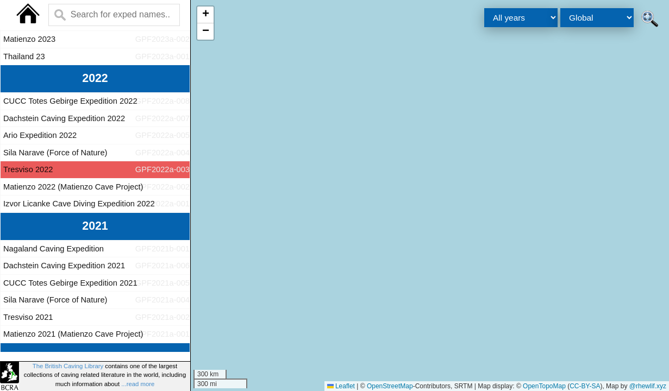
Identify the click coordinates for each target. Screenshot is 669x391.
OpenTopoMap (544, 386)
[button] (205, 15)
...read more (137, 384)
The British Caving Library (68, 366)
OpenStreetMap (390, 386)
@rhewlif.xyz (647, 386)
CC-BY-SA (585, 386)
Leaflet (341, 386)
